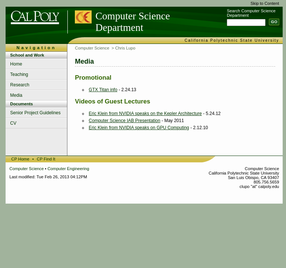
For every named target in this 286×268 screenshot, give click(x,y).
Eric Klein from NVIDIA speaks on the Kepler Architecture (145, 113)
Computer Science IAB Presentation (124, 120)
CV (13, 123)
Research (19, 84)
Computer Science (92, 48)
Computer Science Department (132, 21)
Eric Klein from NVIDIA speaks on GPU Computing (139, 127)
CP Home (20, 159)
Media (16, 95)
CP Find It (46, 159)
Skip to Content (265, 3)
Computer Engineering (68, 168)
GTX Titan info (103, 89)
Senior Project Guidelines (35, 112)
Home (16, 64)
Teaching (19, 74)
